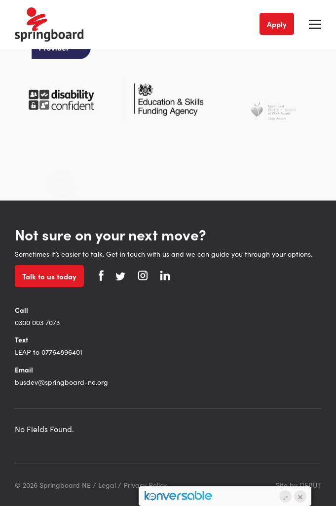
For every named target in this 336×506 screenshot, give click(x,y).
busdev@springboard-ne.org (61, 382)
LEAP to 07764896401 (48, 352)
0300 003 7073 (37, 322)
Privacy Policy (145, 485)
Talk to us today (49, 276)
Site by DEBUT (298, 485)
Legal (107, 485)
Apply (277, 24)
